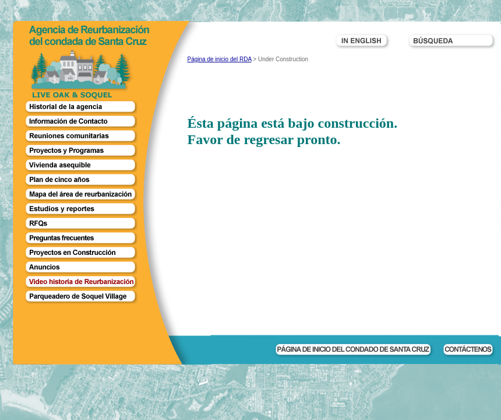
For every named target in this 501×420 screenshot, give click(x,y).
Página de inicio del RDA (220, 59)
